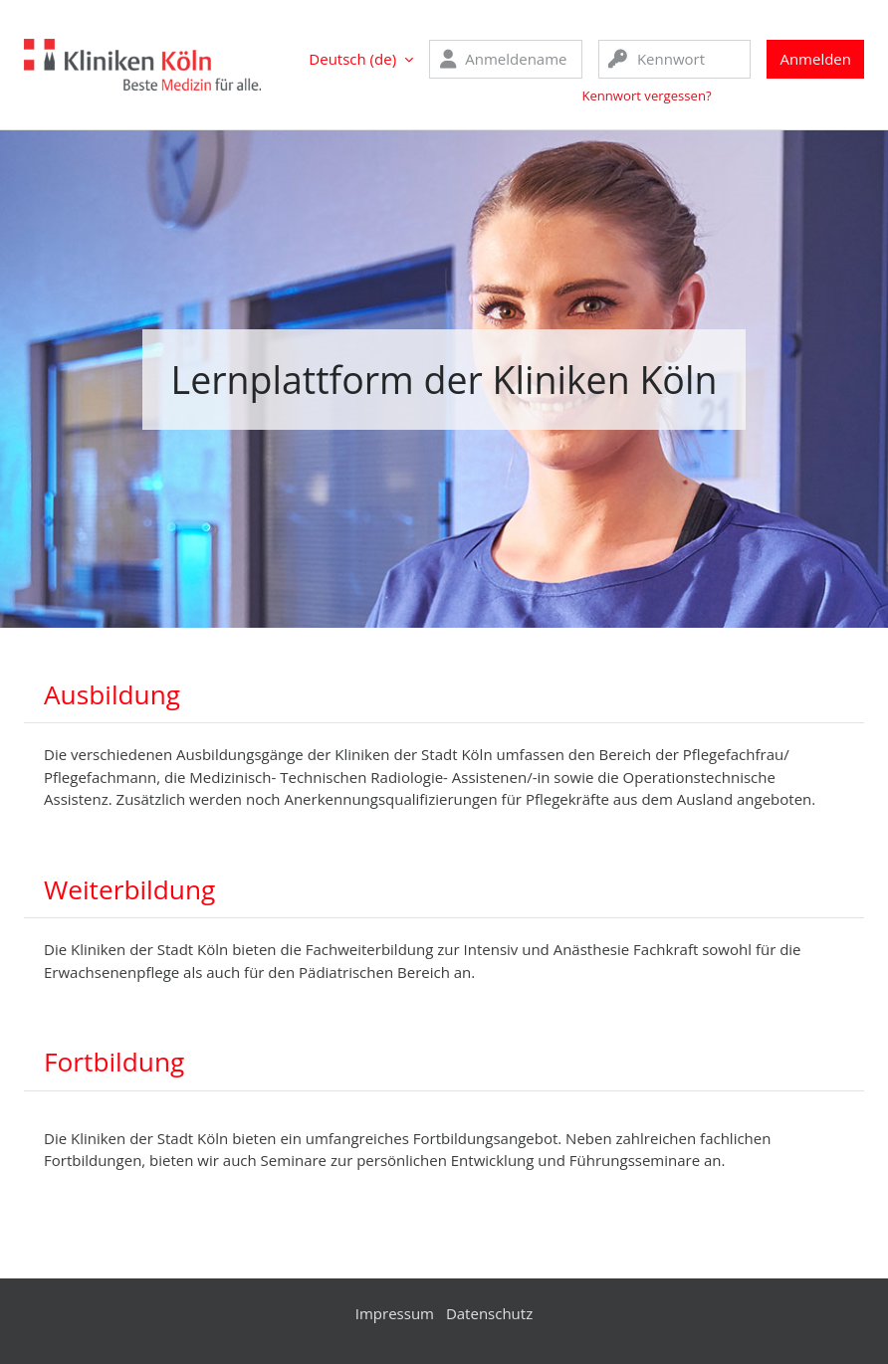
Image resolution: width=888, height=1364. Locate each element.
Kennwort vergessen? (646, 95)
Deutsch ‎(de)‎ (352, 59)
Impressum (394, 1313)
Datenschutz (489, 1313)
